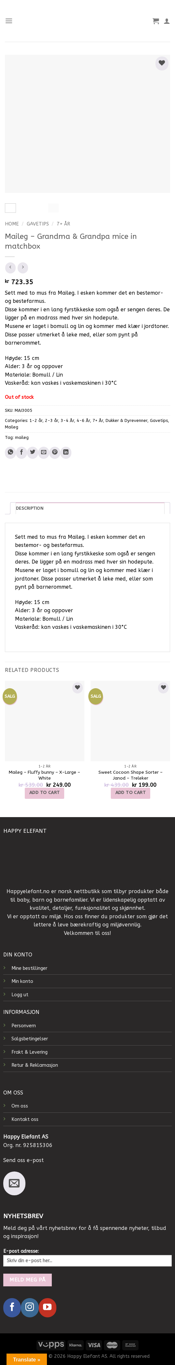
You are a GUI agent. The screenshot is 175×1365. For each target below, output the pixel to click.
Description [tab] (29, 508)
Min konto (22, 981)
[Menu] (9, 21)
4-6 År (83, 420)
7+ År (63, 224)
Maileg (11, 427)
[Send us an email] (14, 1183)
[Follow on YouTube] (47, 1307)
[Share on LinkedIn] (65, 452)
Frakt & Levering (29, 1052)
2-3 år (51, 420)
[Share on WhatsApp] (10, 452)
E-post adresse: (87, 1257)
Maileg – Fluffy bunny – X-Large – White (44, 775)
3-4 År (67, 420)
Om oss (19, 1106)
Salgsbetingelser (29, 1039)
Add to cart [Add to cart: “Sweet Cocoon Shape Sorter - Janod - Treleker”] (130, 792)
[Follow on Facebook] (12, 1307)
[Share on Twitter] (32, 452)
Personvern (23, 1026)
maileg (22, 437)
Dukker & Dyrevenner (126, 420)
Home (12, 224)
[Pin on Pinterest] (54, 452)
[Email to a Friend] (43, 452)
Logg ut (19, 995)
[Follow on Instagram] (29, 1307)
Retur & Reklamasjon (34, 1065)
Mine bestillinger (29, 968)
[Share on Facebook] (21, 452)
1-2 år (35, 420)
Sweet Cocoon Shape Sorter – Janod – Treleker (130, 775)
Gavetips (38, 224)
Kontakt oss (24, 1119)
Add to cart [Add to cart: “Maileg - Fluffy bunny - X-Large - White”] (44, 792)
